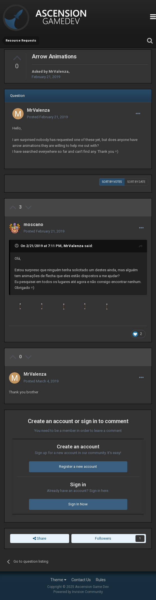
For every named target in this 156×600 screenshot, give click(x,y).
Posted (47, 117)
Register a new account (78, 466)
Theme (58, 580)
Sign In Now (78, 504)
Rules (101, 580)
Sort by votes (112, 181)
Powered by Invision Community (78, 592)
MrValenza (59, 71)
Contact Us (81, 580)
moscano (33, 224)
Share (39, 538)
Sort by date (136, 181)
